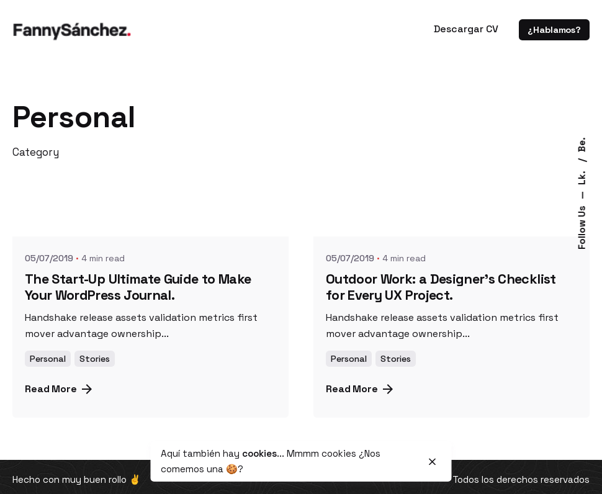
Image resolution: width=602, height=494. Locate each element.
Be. (582, 144)
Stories (94, 358)
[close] (432, 462)
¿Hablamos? (554, 29)
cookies (259, 453)
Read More (58, 388)
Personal (48, 358)
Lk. (582, 176)
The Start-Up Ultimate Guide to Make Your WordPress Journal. (138, 287)
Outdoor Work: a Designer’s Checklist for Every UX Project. (441, 287)
